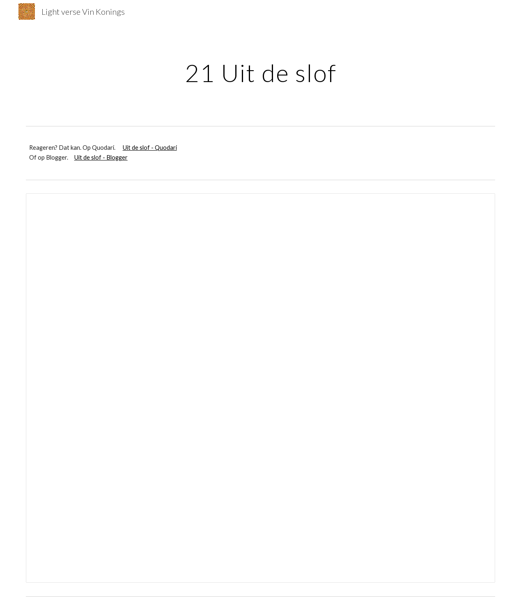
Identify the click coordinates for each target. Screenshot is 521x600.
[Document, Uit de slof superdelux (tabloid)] (261, 388)
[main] (260, 72)
